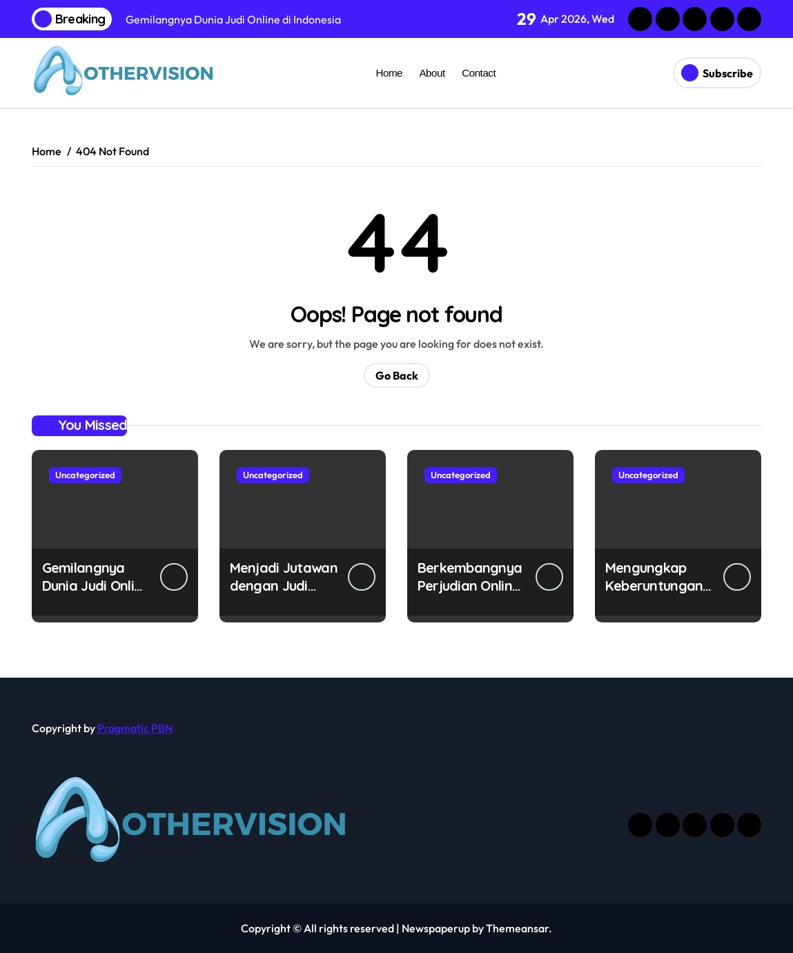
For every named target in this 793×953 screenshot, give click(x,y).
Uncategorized (85, 474)
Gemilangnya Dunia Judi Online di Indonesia (96, 585)
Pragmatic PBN (135, 728)
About (431, 73)
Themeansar (517, 928)
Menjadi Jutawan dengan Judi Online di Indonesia (283, 594)
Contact (479, 73)
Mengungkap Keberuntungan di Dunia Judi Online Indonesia (657, 594)
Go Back (396, 375)
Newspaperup (436, 928)
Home (388, 73)
